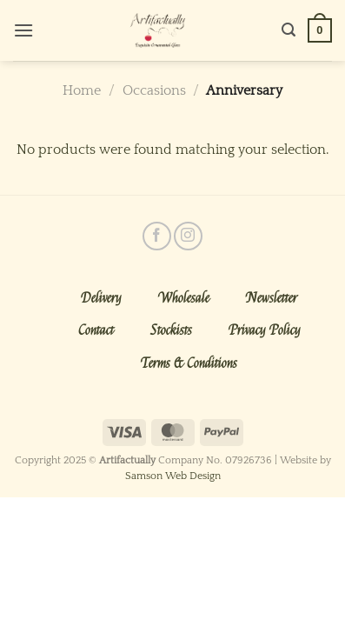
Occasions (154, 90)
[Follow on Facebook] (157, 236)
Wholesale (183, 298)
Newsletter (271, 298)
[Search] (288, 30)
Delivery (101, 298)
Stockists (171, 330)
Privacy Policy (265, 330)
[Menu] (23, 30)
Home (82, 90)
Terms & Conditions (189, 363)
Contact (96, 330)
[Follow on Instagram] (188, 236)
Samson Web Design (173, 476)
